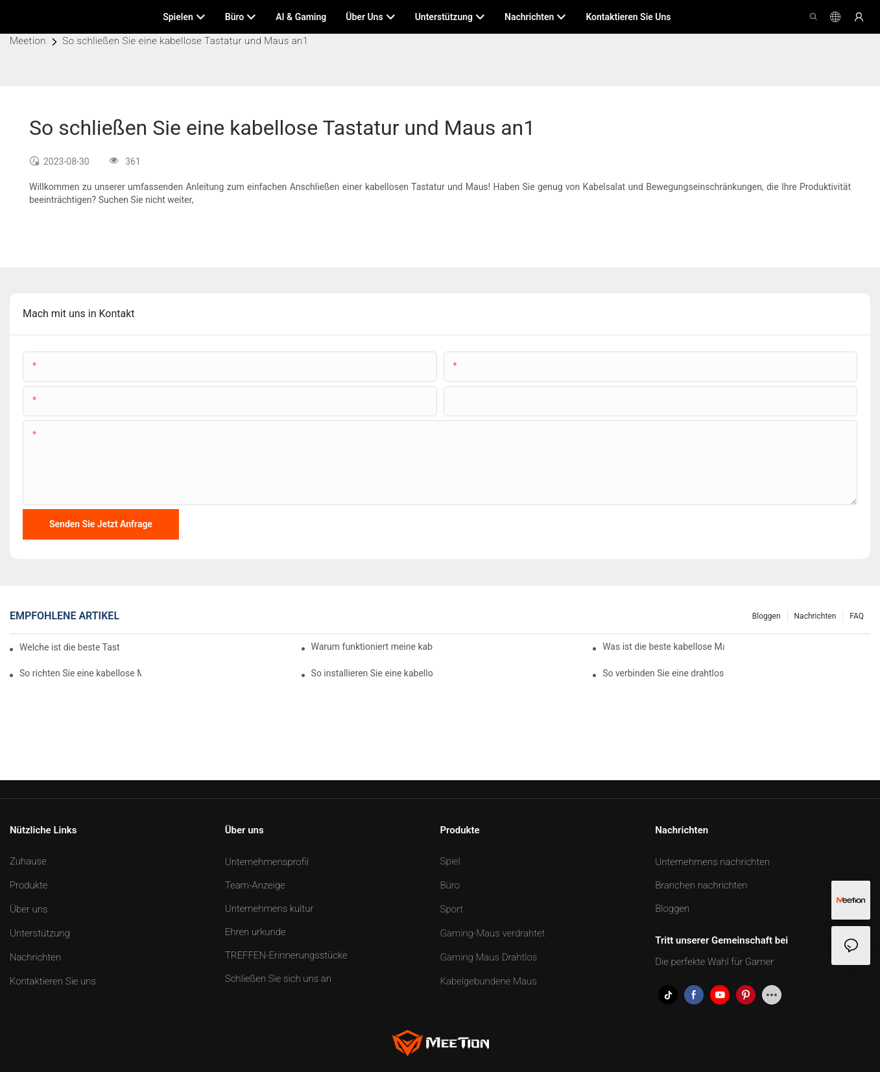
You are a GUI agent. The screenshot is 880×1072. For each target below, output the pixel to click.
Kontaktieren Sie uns (53, 981)
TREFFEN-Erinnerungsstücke (286, 955)
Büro (450, 885)
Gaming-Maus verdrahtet (492, 933)
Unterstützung (40, 933)
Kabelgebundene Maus (488, 981)
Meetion (28, 41)
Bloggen (766, 616)
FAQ (857, 616)
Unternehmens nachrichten (712, 862)
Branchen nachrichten (701, 885)
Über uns (28, 909)
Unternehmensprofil (267, 862)
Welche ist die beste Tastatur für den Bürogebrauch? (69, 647)
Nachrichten (815, 616)
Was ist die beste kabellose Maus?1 (663, 646)
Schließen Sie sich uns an (278, 978)
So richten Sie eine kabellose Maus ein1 (80, 673)
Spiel (450, 861)
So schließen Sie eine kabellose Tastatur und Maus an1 (185, 41)
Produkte (28, 885)
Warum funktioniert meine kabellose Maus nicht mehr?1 (372, 646)
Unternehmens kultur (269, 908)
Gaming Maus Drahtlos (489, 957)
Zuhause (28, 861)
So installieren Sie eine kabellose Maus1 (372, 673)
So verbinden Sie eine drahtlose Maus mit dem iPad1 (663, 673)
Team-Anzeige (255, 885)
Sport (452, 909)
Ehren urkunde (255, 932)
